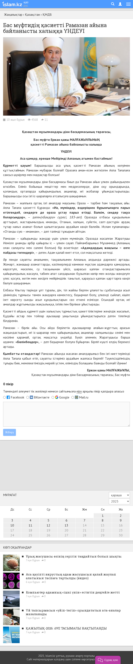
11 (30, 525)
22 (102, 530)
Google (64, 397)
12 (48, 525)
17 (12, 530)
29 (102, 535)
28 (84, 535)
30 (121, 535)
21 (84, 530)
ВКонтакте (41, 397)
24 (12, 535)
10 (12, 525)
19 (48, 530)
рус (26, 5)
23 (121, 530)
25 (30, 535)
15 (102, 525)
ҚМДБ (47, 14)
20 (66, 530)
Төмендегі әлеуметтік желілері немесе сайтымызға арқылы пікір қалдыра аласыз (63, 391)
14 (84, 525)
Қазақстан (32, 14)
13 (66, 525)
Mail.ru (83, 397)
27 (66, 535)
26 (48, 535)
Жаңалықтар (13, 14)
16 (121, 525)
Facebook (17, 397)
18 (30, 530)
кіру (79, 391)
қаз (26, 2)
